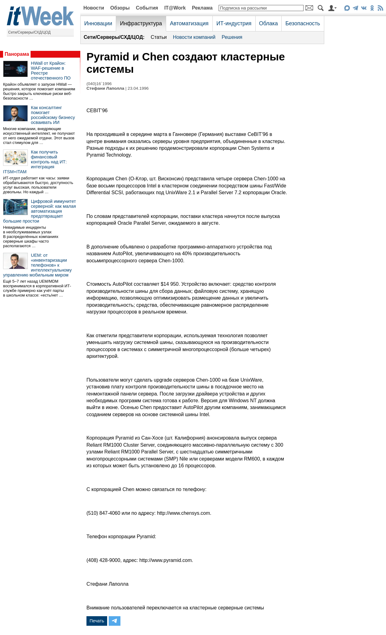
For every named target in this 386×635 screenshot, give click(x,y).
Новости (93, 7)
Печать (97, 620)
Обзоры (120, 7)
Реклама (202, 7)
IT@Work (175, 7)
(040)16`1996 (99, 83)
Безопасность (302, 23)
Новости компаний (194, 37)
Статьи (159, 37)
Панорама (17, 54)
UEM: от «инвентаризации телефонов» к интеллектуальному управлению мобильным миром (37, 265)
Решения (232, 37)
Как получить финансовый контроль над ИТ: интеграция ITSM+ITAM (35, 162)
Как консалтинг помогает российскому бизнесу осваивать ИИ (53, 115)
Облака (268, 23)
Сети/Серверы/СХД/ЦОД (29, 32)
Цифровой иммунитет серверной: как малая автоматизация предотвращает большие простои (39, 211)
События (147, 7)
